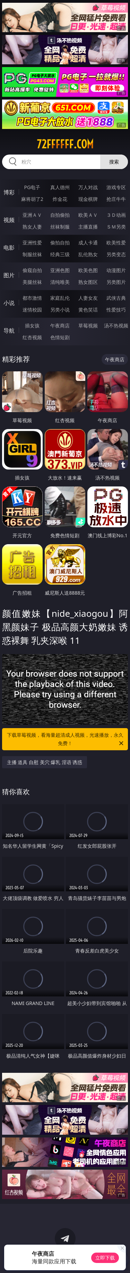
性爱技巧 (116, 309)
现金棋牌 (88, 199)
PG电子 (32, 187)
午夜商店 (60, 325)
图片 (9, 275)
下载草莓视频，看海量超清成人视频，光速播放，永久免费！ (66, 739)
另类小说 (60, 309)
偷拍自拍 (60, 242)
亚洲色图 (60, 270)
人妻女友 (88, 298)
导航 (9, 330)
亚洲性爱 (32, 242)
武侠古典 (116, 298)
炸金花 (60, 199)
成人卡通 (88, 242)
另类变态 (116, 254)
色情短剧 (60, 337)
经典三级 (60, 254)
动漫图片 (116, 270)
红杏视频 (32, 337)
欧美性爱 (116, 242)
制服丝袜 (32, 254)
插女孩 (32, 325)
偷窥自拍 (32, 270)
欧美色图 (88, 270)
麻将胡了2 (32, 199)
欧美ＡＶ (88, 215)
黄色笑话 (88, 309)
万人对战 (88, 187)
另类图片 (116, 282)
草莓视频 (88, 325)
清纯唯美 (60, 282)
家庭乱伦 (60, 298)
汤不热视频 (116, 325)
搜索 (114, 161)
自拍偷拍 (60, 215)
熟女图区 (88, 282)
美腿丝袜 (32, 282)
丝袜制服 (60, 226)
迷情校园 (32, 309)
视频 (9, 220)
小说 (9, 303)
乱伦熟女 (88, 254)
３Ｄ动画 (116, 215)
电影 (9, 247)
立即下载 (105, 1257)
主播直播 (88, 226)
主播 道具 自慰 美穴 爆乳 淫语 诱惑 (45, 762)
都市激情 (32, 298)
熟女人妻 (32, 226)
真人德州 (60, 187)
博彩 (9, 192)
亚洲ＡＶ (32, 215)
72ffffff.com (65, 144)
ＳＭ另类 (116, 226)
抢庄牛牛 (116, 199)
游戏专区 (116, 187)
